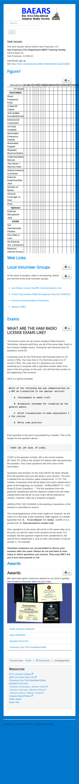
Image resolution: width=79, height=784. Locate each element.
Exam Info (14, 702)
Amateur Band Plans (21, 696)
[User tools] (67, 80)
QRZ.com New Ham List (23, 677)
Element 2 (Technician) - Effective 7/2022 (29, 687)
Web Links (16, 257)
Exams (13, 318)
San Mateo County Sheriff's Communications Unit (36, 288)
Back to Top (69, 724)
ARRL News (15, 699)
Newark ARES (19, 306)
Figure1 (14, 71)
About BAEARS (17, 635)
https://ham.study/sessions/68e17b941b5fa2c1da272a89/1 (40, 64)
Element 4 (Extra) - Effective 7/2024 (26, 693)
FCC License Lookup (21, 674)
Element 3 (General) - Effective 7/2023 (28, 690)
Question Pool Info (18, 641)
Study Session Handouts (21, 629)
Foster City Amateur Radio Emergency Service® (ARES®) (41, 294)
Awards (14, 563)
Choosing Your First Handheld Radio (27, 647)
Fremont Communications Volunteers (30, 300)
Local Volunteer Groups (28, 267)
